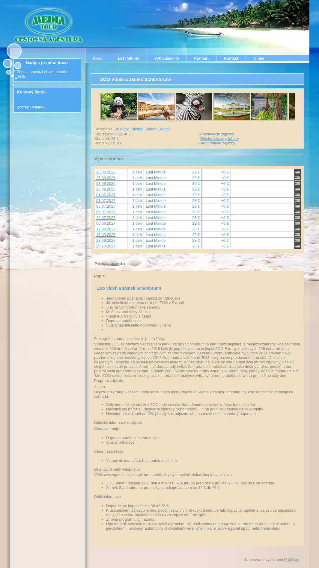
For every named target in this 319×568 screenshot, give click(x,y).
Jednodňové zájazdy (217, 143)
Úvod (98, 58)
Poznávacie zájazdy (217, 134)
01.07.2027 (105, 200)
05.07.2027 (105, 206)
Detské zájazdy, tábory (219, 138)
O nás (258, 58)
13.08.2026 (105, 172)
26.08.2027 (105, 234)
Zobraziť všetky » (31, 107)
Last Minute (128, 58)
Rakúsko (122, 129)
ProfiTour (292, 559)
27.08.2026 (105, 178)
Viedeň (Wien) (158, 129)
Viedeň (138, 129)
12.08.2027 (105, 229)
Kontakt (231, 58)
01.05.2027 (105, 195)
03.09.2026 (105, 183)
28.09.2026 (105, 189)
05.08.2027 (105, 223)
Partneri (201, 58)
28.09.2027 (105, 240)
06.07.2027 (105, 212)
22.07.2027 (105, 217)
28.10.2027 (105, 246)
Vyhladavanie (166, 58)
